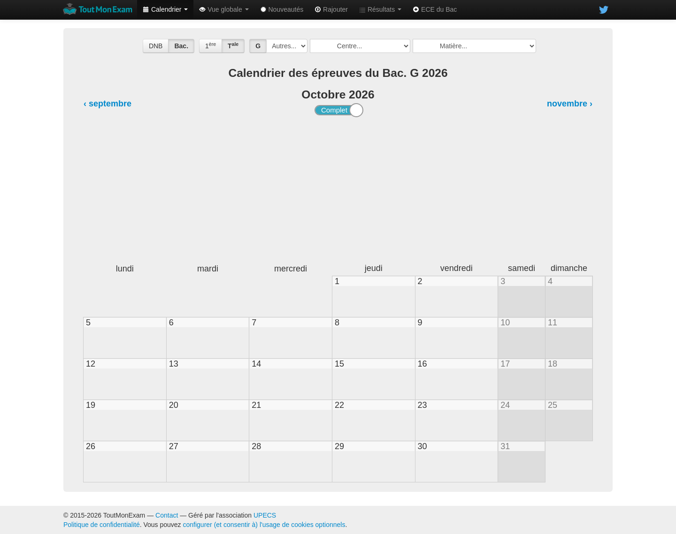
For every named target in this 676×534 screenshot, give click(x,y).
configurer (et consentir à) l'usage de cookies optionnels (264, 524)
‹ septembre (107, 103)
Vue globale (223, 9)
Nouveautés (282, 9)
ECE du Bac (435, 9)
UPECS (265, 515)
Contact (166, 515)
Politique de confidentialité (101, 524)
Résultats (380, 9)
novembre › (569, 103)
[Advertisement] (338, 190)
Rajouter (331, 9)
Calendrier (165, 9)
